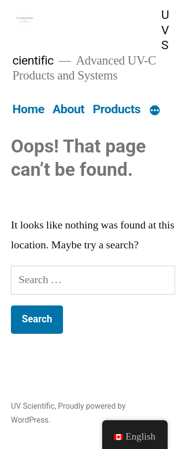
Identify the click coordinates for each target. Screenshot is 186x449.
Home (28, 109)
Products (116, 109)
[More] (155, 111)
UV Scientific (33, 406)
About (68, 109)
